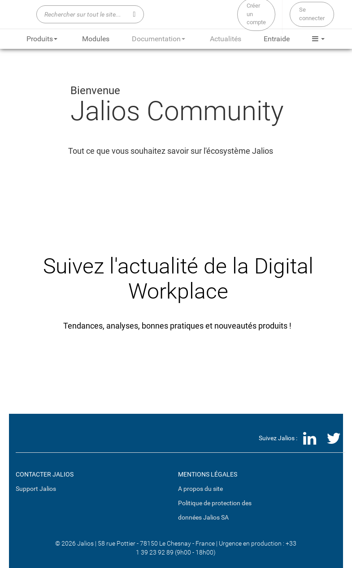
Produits (41, 39)
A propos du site (200, 488)
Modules (95, 39)
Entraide (277, 39)
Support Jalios (36, 488)
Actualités (225, 39)
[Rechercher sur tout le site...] (90, 14)
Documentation (158, 39)
